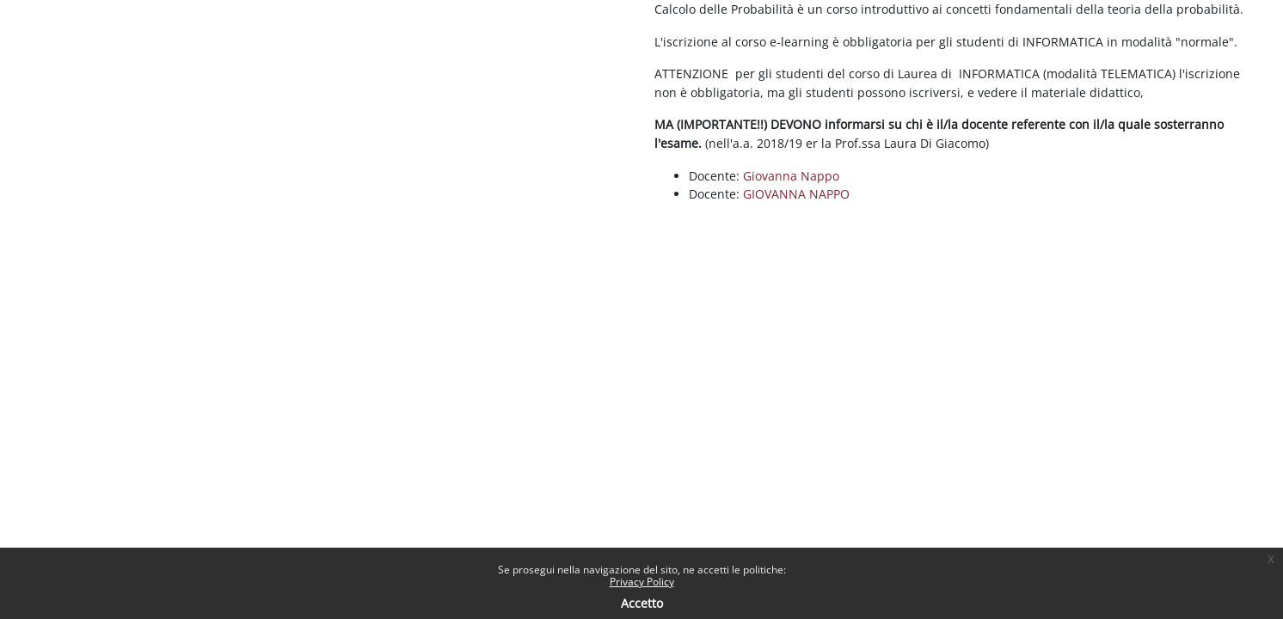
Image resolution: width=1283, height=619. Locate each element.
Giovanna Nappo (791, 176)
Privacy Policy (642, 581)
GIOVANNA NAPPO (796, 194)
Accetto (642, 603)
